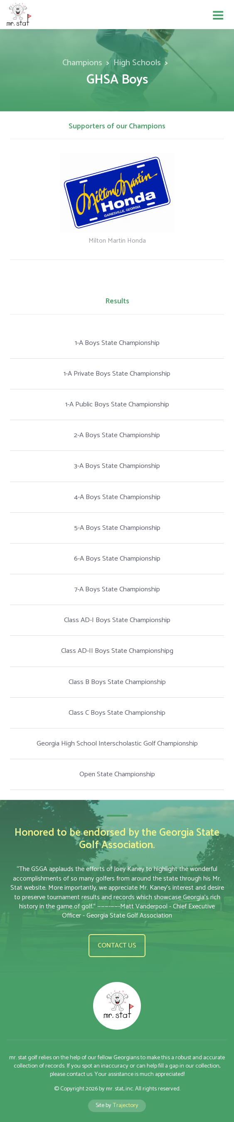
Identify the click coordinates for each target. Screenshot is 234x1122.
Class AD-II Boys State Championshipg (117, 651)
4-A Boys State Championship (117, 497)
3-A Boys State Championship (117, 466)
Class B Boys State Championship (117, 682)
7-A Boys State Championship (117, 589)
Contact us (117, 945)
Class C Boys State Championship (117, 712)
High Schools (137, 63)
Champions (82, 63)
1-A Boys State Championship (117, 343)
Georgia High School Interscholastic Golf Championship (117, 743)
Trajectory (125, 1105)
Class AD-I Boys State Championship (117, 620)
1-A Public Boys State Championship (117, 404)
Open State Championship (117, 774)
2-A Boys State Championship (117, 435)
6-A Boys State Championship (117, 558)
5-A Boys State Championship (117, 528)
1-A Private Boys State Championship (117, 373)
